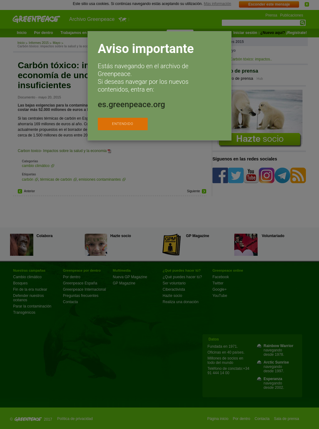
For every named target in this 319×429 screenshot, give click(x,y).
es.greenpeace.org (131, 104)
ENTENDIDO (122, 124)
